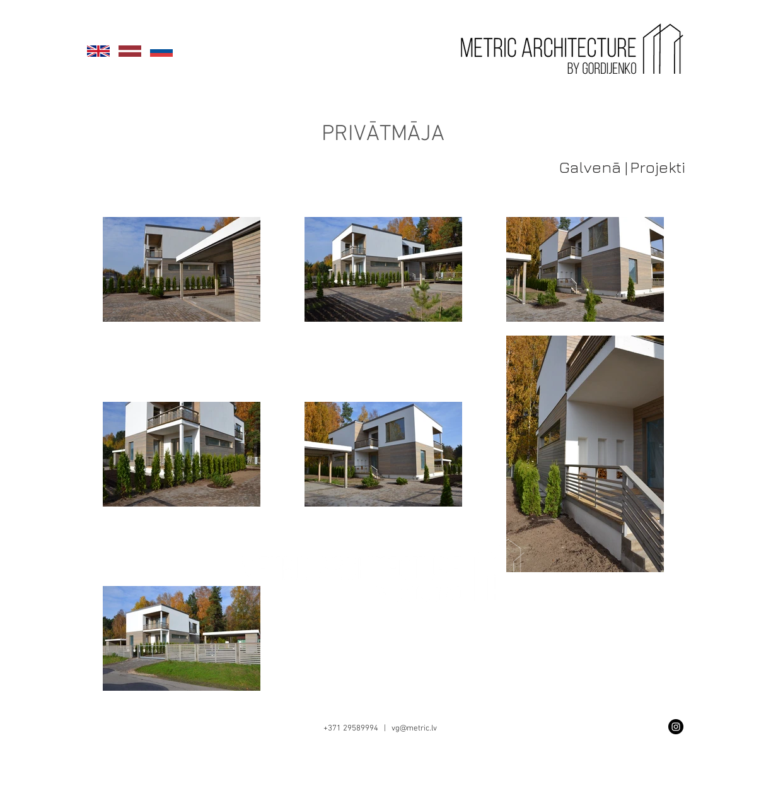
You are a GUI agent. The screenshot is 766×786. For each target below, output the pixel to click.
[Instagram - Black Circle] (675, 726)
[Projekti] (658, 166)
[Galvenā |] (593, 166)
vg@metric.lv (414, 729)
